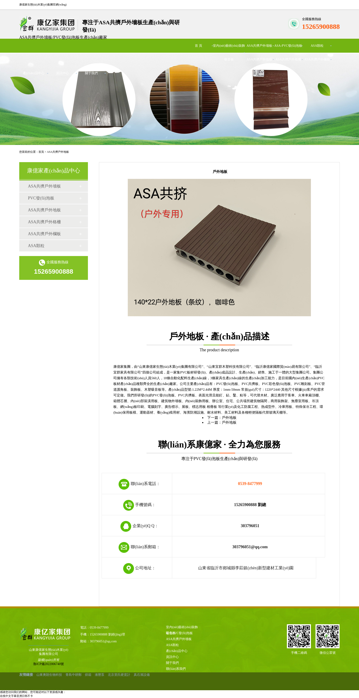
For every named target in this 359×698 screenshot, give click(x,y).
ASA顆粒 (317, 45)
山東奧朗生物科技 (49, 674)
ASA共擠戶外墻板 (259, 45)
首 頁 (198, 45)
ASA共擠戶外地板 (259, 59)
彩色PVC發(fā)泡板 (179, 633)
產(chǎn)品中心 (33, 73)
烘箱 (88, 674)
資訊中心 (62, 73)
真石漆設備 (142, 674)
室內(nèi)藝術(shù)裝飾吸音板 (229, 52)
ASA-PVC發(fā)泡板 (288, 45)
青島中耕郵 (73, 674)
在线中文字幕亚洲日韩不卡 (16, 696)
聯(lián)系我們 (176, 669)
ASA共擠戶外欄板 (317, 59)
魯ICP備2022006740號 (48, 664)
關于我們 (91, 73)
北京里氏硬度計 (119, 674)
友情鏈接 (26, 674)
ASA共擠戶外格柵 (288, 59)
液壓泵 (99, 674)
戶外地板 (229, 418)
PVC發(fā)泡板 (41, 198)
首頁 (41, 151)
